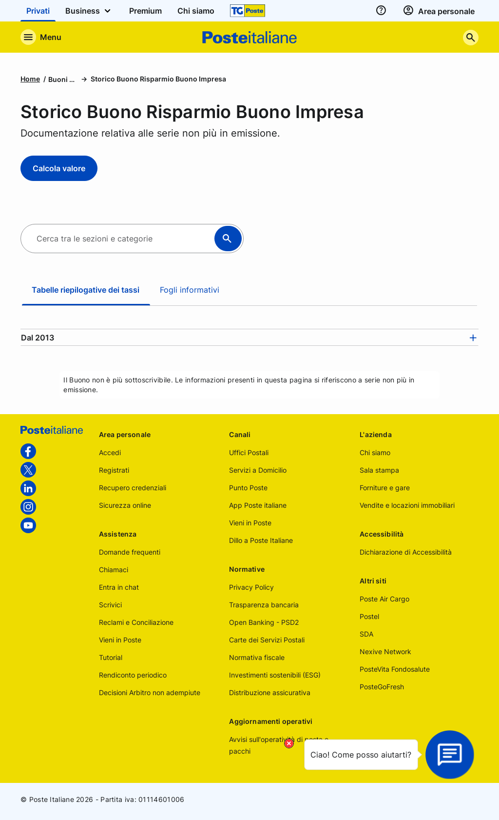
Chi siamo (375, 452)
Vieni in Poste (120, 640)
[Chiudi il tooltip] (289, 743)
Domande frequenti (129, 552)
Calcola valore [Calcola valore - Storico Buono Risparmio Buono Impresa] (59, 168)
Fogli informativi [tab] (189, 290)
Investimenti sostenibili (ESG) (275, 675)
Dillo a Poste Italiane (261, 540)
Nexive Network (385, 651)
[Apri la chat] (449, 754)
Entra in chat (119, 587)
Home (30, 79)
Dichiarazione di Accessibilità (406, 552)
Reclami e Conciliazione (136, 622)
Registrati (114, 470)
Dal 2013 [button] (37, 337)
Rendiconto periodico (133, 675)
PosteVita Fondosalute (395, 669)
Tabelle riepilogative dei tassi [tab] (85, 290)
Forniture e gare (385, 487)
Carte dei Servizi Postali (267, 640)
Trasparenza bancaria (264, 604)
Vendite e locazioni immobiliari (407, 505)
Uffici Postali (249, 452)
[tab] (249, 337)
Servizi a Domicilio (258, 470)
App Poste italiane (258, 505)
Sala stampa (379, 470)
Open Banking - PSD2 (264, 622)
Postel (369, 616)
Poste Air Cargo (384, 599)
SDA (366, 634)
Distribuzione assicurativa (269, 692)
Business (89, 11)
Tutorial (110, 657)
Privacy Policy (251, 587)
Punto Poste (248, 487)
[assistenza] (381, 10)
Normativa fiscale (257, 657)
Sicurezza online (125, 505)
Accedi (110, 452)
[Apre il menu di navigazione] (41, 37)
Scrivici (110, 604)
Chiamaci (113, 569)
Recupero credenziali (132, 487)
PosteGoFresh (382, 686)
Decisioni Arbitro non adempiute (149, 692)
